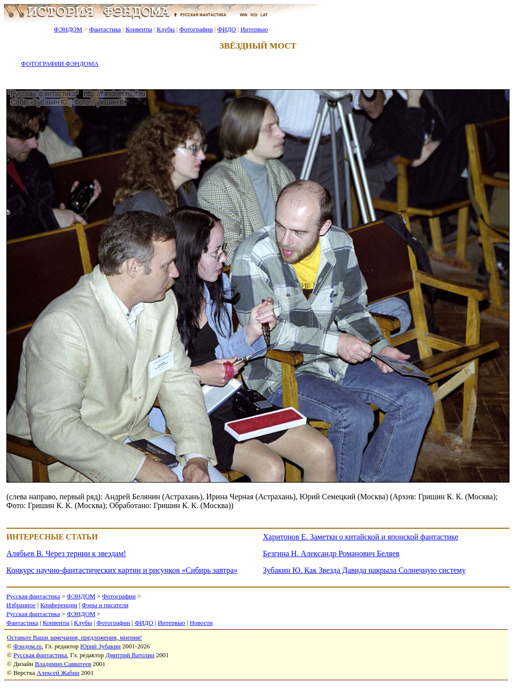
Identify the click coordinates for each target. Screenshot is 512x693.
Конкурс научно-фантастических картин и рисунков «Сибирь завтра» (122, 570)
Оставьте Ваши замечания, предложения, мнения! (74, 637)
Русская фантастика (33, 596)
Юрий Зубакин (100, 646)
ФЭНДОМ (68, 29)
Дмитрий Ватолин (129, 655)
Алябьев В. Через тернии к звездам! (66, 553)
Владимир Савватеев (63, 663)
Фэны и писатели (105, 605)
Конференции (58, 605)
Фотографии (196, 29)
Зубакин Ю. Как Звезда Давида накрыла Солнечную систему (364, 570)
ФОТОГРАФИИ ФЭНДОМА (60, 63)
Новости (201, 622)
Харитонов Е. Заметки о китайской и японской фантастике (361, 537)
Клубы (165, 29)
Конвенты (139, 29)
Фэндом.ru (27, 646)
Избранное (21, 605)
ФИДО (226, 29)
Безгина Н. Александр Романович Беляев (331, 553)
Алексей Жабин (58, 672)
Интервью (254, 29)
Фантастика (105, 29)
